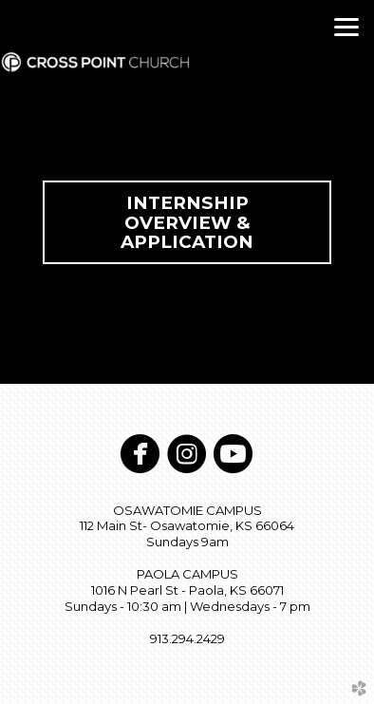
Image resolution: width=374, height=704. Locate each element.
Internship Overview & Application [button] (187, 222)
